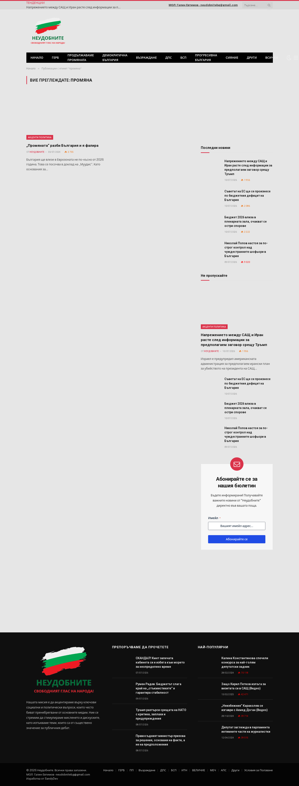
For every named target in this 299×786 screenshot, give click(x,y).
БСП (183, 57)
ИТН (184, 770)
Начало (37, 57)
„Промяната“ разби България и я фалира (62, 145)
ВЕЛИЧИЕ (198, 770)
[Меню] (296, 57)
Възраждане (146, 57)
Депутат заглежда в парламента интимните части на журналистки (245, 729)
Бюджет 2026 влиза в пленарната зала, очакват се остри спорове (245, 222)
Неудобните (37, 152)
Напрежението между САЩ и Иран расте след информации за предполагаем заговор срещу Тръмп (74, 7)
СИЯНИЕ (232, 57)
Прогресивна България (206, 58)
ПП (132, 770)
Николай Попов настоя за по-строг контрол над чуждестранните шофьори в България (246, 249)
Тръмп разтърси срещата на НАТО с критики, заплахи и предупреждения (161, 714)
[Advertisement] (218, 30)
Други (252, 57)
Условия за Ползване (258, 770)
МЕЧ (213, 770)
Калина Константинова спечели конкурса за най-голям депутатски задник (244, 662)
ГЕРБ (55, 57)
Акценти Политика (40, 137)
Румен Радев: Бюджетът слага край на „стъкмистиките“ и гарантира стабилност (158, 688)
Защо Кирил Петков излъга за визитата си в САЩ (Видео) (243, 686)
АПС (224, 770)
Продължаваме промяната (81, 58)
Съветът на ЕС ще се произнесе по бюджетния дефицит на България (247, 196)
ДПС (168, 57)
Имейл (214, 518)
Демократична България (115, 58)
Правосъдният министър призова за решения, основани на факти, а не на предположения (160, 740)
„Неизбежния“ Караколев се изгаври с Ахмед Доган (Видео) (244, 708)
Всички (271, 57)
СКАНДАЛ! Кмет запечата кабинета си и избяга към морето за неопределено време (160, 662)
